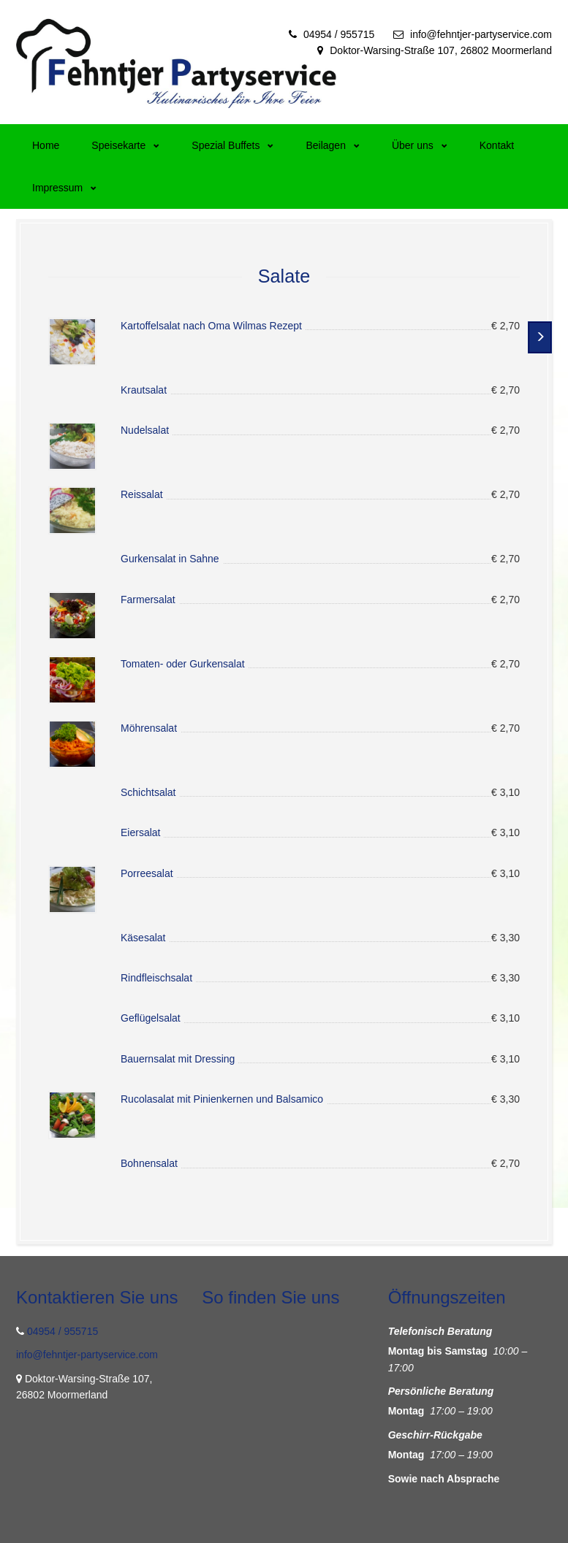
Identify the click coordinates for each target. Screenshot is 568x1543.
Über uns (419, 145)
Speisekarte (125, 145)
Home (45, 145)
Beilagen (333, 145)
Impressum (64, 188)
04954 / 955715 (338, 34)
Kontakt (497, 145)
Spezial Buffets (232, 145)
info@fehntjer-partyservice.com (481, 34)
